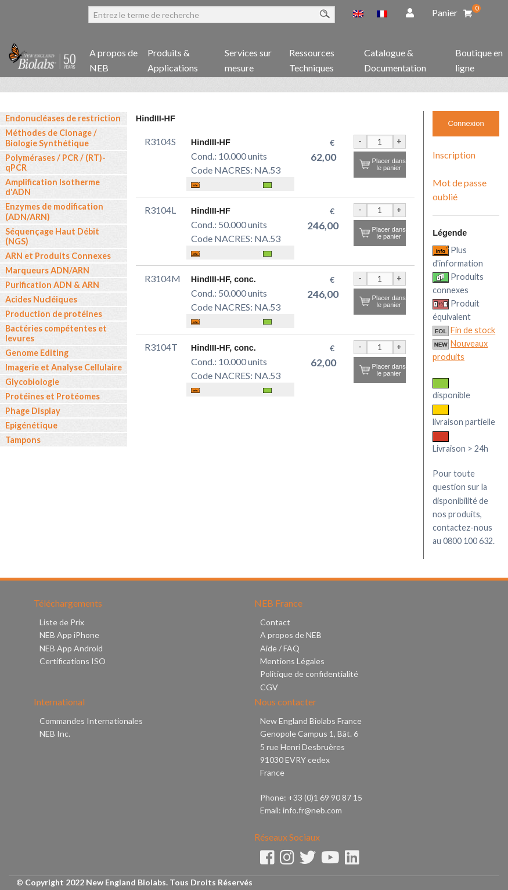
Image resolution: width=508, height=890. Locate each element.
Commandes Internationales (91, 721)
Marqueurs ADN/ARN (47, 270)
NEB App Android (71, 648)
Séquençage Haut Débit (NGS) (52, 236)
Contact (275, 622)
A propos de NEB (113, 60)
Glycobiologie (32, 382)
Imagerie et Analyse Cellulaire (63, 367)
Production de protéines (53, 314)
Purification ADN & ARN (52, 285)
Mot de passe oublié (460, 189)
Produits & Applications (172, 60)
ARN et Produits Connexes (58, 256)
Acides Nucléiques (41, 299)
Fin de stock (473, 330)
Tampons (23, 440)
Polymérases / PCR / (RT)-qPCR (55, 162)
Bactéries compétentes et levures (56, 333)
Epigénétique (31, 425)
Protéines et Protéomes (52, 396)
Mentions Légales (292, 661)
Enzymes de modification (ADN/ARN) (54, 211)
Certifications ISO (72, 661)
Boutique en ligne (479, 60)
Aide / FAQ (280, 648)
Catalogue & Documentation (395, 60)
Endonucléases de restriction (63, 118)
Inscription (454, 154)
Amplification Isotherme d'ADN (52, 187)
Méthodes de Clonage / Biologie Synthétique (51, 137)
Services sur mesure (248, 60)
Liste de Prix (61, 622)
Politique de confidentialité (309, 674)
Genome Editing (37, 353)
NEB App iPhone (69, 635)
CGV (269, 687)
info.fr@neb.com (312, 810)
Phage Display (32, 411)
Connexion (466, 123)
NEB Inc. (54, 733)
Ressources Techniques (311, 60)
